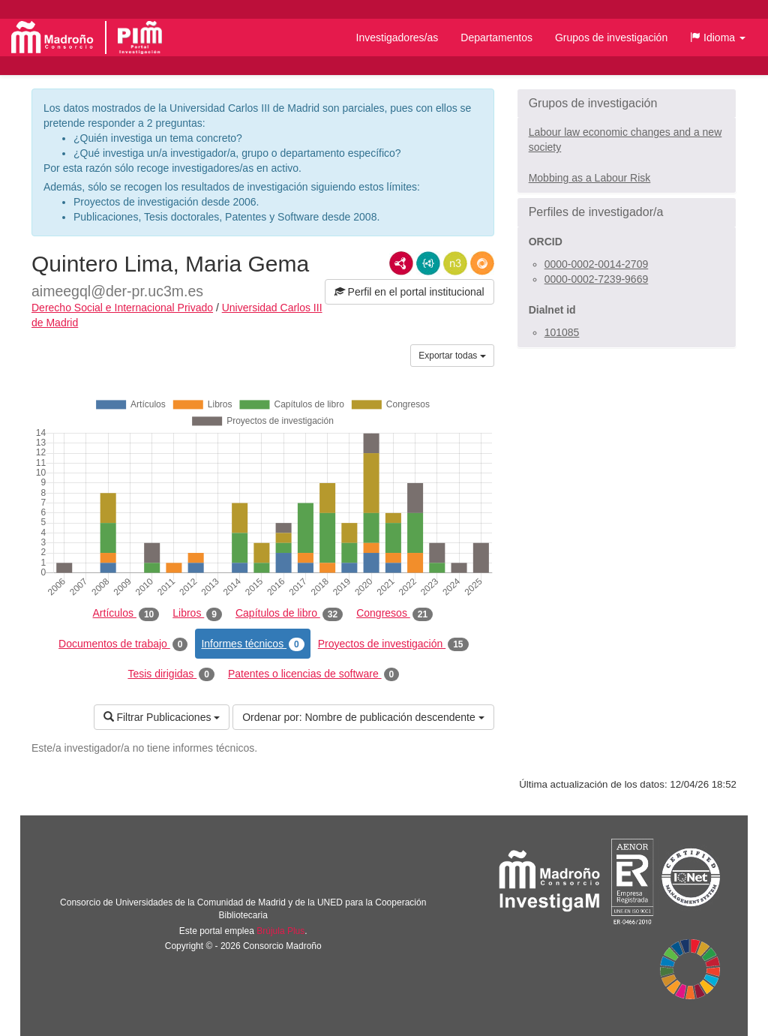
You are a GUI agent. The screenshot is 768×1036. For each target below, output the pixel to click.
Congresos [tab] (394, 613)
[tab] (627, 103)
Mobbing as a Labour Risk (590, 178)
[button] (718, 37)
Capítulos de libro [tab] (289, 613)
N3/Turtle (455, 263)
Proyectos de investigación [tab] (393, 644)
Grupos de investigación (611, 38)
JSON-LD (428, 263)
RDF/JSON (482, 263)
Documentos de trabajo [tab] (123, 644)
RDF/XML (401, 263)
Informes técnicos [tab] (252, 644)
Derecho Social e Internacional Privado (122, 308)
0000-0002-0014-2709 (596, 264)
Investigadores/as (397, 38)
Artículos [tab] (126, 613)
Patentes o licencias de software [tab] (313, 674)
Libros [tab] (197, 613)
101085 (562, 332)
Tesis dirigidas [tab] (171, 674)
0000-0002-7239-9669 (596, 279)
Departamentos (496, 38)
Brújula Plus (280, 931)
